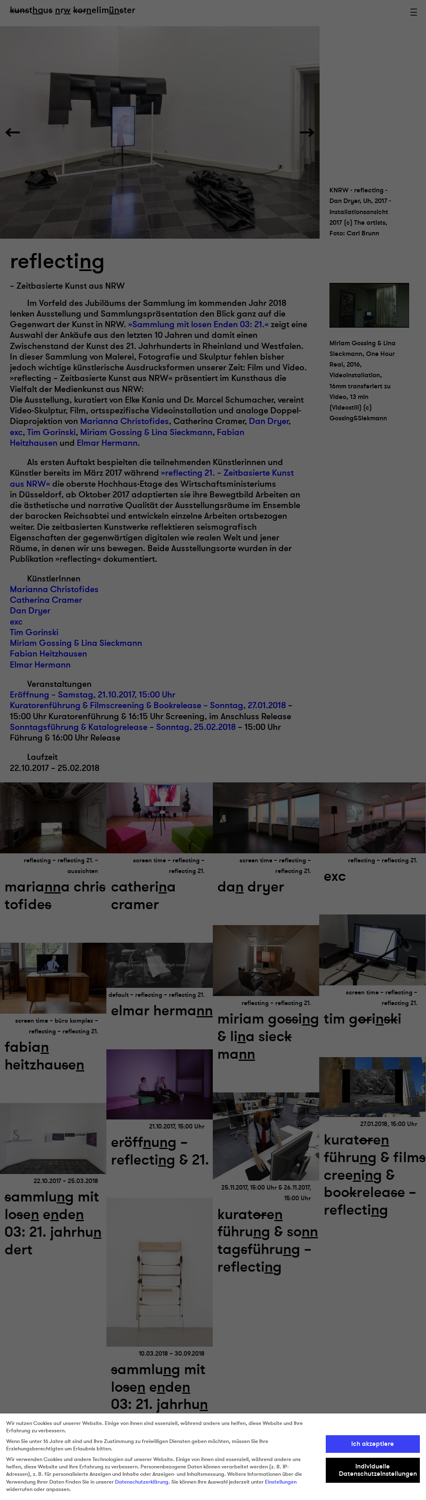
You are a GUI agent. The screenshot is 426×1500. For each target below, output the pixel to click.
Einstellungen (281, 1482)
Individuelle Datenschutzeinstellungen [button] (378, 1470)
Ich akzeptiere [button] (372, 1443)
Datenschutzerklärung (141, 1482)
